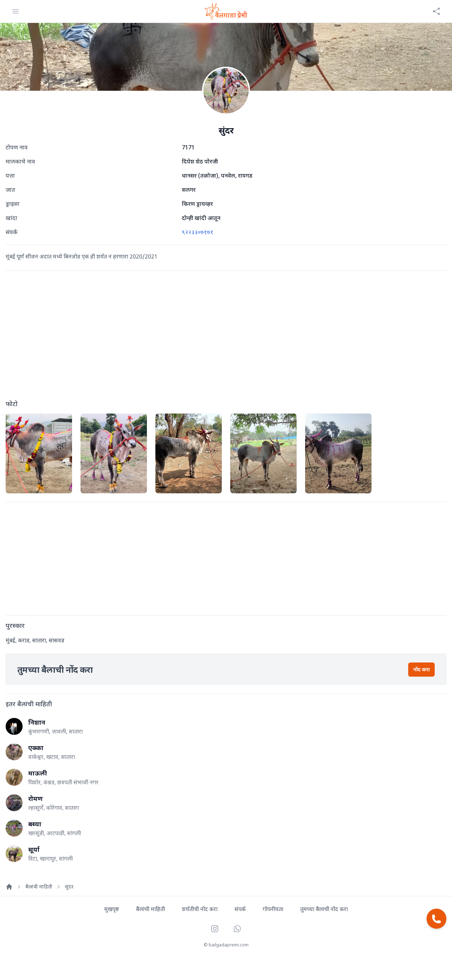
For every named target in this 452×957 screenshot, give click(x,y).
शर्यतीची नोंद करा (200, 909)
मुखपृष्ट (111, 909)
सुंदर (69, 886)
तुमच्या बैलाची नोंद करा (324, 909)
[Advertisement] (226, 337)
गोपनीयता (273, 909)
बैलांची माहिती (38, 886)
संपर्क (240, 909)
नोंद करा (421, 669)
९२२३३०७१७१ (197, 232)
